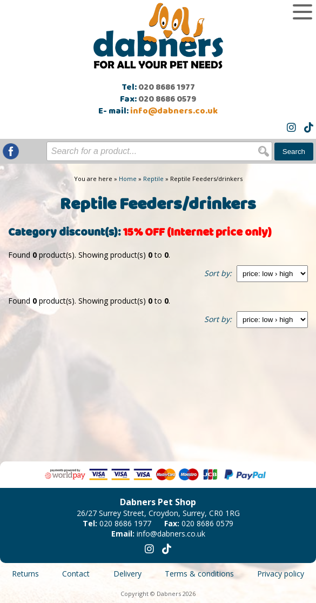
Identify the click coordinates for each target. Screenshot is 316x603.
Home (128, 179)
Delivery (127, 573)
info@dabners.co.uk (174, 111)
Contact (76, 573)
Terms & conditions (199, 573)
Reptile (153, 179)
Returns (25, 573)
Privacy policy (280, 573)
